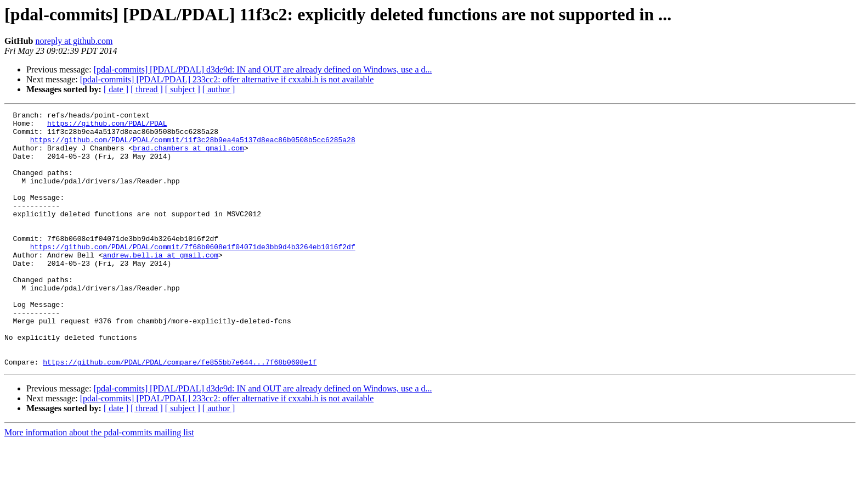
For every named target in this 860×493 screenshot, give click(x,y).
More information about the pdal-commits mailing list (99, 483)
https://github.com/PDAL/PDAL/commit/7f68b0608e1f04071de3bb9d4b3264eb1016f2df (192, 274)
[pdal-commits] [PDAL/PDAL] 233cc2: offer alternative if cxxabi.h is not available (227, 79)
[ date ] (116, 89)
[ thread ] (147, 89)
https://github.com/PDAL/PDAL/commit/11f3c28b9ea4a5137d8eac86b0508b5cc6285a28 (192, 146)
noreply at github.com (73, 41)
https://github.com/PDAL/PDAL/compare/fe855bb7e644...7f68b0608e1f (179, 413)
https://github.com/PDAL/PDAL (107, 126)
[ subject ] (182, 89)
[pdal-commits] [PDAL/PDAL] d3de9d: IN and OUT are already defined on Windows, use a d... (263, 69)
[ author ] (218, 89)
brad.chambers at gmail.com (188, 156)
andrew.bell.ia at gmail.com (160, 284)
